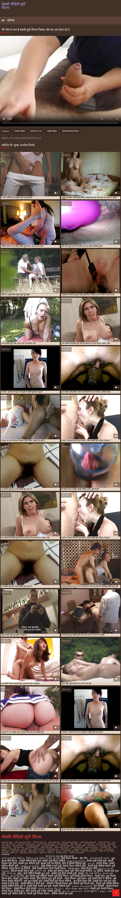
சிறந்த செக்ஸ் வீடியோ (51, 888)
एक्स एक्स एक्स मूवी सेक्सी (26, 844)
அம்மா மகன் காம (72, 891)
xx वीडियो (98, 871)
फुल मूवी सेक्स (101, 844)
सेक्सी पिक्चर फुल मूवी (81, 849)
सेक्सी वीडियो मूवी (61, 886)
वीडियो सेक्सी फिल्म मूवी (22, 871)
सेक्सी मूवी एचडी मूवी (96, 860)
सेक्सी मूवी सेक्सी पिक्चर (101, 888)
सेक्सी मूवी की (53, 891)
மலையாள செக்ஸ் (82, 886)
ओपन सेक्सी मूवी (75, 844)
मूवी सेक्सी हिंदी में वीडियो (99, 878)
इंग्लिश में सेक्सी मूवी (39, 842)
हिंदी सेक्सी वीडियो (83, 871)
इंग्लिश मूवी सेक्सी (7, 842)
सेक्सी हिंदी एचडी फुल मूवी (39, 886)
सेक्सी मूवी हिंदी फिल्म (58, 876)
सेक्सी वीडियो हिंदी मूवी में (13, 886)
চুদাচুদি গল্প (40, 871)
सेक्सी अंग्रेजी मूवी (39, 849)
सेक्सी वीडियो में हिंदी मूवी (33, 883)
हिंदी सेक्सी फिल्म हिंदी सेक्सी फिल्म (49, 868)
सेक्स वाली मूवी (14, 849)
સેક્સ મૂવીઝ (90, 891)
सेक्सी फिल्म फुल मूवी (54, 851)
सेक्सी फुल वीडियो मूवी (28, 863)
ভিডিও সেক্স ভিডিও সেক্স (39, 858)
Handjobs (5, 131)
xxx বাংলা (83, 888)
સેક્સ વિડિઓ (17, 876)
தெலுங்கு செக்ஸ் (75, 860)
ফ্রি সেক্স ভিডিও (93, 873)
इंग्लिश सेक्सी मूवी (54, 842)
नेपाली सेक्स (101, 863)
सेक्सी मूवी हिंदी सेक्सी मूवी (64, 873)
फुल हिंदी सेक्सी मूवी (66, 846)
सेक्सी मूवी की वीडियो (50, 863)
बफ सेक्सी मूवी (92, 846)
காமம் (91, 863)
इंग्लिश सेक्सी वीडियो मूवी (88, 842)
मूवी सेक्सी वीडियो (32, 847)
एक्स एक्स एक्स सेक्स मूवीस (46, 844)
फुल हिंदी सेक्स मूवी (82, 881)
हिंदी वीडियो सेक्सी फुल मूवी (36, 873)
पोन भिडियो (99, 886)
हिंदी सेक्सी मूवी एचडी (36, 891)
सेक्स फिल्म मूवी (106, 847)
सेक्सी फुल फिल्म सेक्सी (24, 878)
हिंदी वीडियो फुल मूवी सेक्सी (50, 878)
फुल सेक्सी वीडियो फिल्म (50, 846)
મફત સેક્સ (71, 888)
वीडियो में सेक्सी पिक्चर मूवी (59, 883)
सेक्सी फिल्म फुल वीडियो (71, 851)
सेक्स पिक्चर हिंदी (89, 868)
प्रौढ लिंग (84, 858)
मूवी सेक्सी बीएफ (19, 847)
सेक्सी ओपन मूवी (66, 849)
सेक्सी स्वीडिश (52, 131)
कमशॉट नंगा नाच (36, 131)
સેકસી (56, 858)
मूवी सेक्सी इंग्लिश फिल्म (81, 876)
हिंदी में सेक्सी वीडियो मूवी (74, 863)
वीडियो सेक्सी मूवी (77, 847)
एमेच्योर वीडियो (19, 131)
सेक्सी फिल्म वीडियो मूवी (9, 853)
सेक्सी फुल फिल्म (61, 853)
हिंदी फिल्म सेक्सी (69, 858)
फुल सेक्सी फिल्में (18, 846)
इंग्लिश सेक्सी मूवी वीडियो (70, 842)
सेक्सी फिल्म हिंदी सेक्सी (25, 888)
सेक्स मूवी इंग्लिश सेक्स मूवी (61, 871)
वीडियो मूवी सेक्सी (46, 847)
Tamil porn (73, 868)
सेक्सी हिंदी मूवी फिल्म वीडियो (57, 881)
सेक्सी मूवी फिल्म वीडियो (53, 860)
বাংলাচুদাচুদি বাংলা (100, 858)
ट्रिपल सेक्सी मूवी (89, 844)
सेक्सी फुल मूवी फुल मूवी (104, 881)
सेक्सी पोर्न (99, 876)
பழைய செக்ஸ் (106, 891)
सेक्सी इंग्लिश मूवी (52, 849)
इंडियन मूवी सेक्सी (104, 842)
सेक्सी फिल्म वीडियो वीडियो (28, 853)
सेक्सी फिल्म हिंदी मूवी (47, 853)
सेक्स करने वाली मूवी (91, 847)
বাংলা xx (11, 873)
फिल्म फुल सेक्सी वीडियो (107, 883)
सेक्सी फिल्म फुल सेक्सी (89, 851)
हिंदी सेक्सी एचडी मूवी (51, 866)
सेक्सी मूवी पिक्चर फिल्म (38, 893)
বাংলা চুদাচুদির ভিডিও (13, 858)
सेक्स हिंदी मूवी (26, 849)
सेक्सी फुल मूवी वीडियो (76, 853)
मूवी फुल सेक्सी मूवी (33, 881)
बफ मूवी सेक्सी (80, 846)
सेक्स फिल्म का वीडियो (20, 868)
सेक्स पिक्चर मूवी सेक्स (75, 878)
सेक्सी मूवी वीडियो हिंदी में (13, 893)
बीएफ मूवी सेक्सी (104, 846)
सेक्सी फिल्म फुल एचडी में (37, 851)
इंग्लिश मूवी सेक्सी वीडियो (23, 842)
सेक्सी (81, 873)
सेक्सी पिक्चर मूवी (96, 849)
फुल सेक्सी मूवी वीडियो (33, 846)
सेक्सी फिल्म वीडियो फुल (13, 891)
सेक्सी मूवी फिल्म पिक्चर (70, 131)
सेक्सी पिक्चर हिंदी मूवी (18, 851)
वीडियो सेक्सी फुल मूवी (62, 847)
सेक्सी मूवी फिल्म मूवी (84, 883)
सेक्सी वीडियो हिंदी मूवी (30, 860)
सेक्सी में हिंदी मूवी (10, 883)
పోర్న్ (19, 873)
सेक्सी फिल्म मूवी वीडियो (107, 851)
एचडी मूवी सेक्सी (62, 844)
